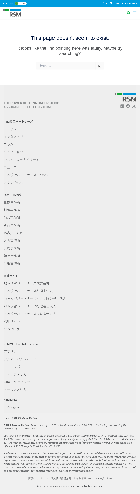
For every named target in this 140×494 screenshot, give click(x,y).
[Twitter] (133, 106)
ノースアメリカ (15, 390)
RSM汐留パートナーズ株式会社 (27, 283)
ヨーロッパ (12, 367)
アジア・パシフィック (20, 359)
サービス (10, 129)
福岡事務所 (12, 256)
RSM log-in (11, 407)
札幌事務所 (12, 202)
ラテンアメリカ (15, 374)
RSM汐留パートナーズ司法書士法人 (30, 314)
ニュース (107, 3)
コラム (8, 144)
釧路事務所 (12, 210)
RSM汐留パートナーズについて (27, 175)
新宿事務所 (12, 225)
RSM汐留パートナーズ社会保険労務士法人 (35, 299)
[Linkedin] (122, 106)
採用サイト (12, 321)
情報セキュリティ (38, 478)
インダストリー (15, 137)
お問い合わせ (13, 183)
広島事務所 (12, 248)
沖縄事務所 (12, 263)
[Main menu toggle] (135, 13)
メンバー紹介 (13, 152)
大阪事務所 (12, 241)
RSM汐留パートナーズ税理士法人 (28, 291)
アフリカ (10, 351)
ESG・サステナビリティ (21, 160)
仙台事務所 (12, 218)
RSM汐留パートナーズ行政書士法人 (30, 306)
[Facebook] (128, 106)
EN (117, 3)
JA (122, 3)
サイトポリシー (83, 478)
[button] (129, 13)
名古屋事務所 (13, 233)
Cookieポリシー (103, 478)
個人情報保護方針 (61, 478)
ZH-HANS (131, 3)
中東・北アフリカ (17, 382)
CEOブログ (12, 329)
